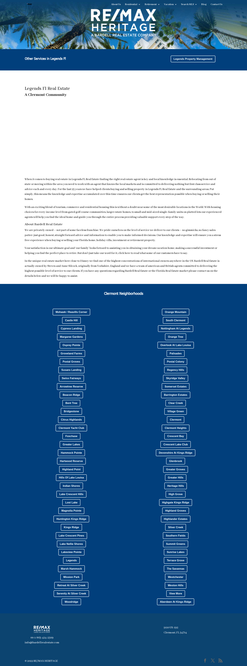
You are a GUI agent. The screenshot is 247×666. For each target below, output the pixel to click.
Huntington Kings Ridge (71, 519)
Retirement (151, 4)
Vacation (169, 4)
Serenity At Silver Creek (71, 593)
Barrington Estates (175, 395)
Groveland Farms (71, 353)
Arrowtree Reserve (71, 386)
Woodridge (71, 601)
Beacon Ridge (71, 395)
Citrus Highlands (71, 419)
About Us (116, 4)
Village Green (175, 411)
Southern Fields (176, 535)
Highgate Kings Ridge (175, 502)
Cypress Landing (71, 328)
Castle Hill (71, 320)
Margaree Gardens (71, 336)
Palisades (176, 353)
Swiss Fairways (71, 378)
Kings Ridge (71, 527)
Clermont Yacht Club (71, 428)
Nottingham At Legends (175, 328)
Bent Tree (71, 403)
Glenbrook (175, 461)
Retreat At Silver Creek (71, 585)
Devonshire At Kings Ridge (175, 452)
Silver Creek (175, 527)
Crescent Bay (175, 436)
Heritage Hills (175, 485)
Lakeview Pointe (71, 552)
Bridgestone (71, 411)
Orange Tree (175, 336)
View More (175, 593)
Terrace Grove (175, 560)
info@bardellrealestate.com (42, 642)
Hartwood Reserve (71, 461)
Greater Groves (175, 469)
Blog (204, 4)
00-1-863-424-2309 (41, 637)
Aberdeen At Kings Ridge (175, 601)
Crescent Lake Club (175, 444)
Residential (131, 4)
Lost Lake (71, 502)
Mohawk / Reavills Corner (71, 312)
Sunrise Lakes (176, 552)
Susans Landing (71, 370)
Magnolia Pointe (71, 510)
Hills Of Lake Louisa (71, 477)
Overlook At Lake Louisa (175, 345)
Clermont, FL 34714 (175, 632)
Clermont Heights (175, 428)
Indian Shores (71, 485)
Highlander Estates (175, 519)
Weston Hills (175, 585)
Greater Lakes (71, 444)
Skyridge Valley (175, 378)
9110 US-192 (171, 627)
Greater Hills (175, 477)
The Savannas (175, 568)
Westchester (175, 577)
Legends (71, 560)
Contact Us (216, 4)
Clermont (175, 419)
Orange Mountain (175, 312)
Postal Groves (71, 361)
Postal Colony (175, 361)
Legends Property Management (193, 59)
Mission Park (71, 577)
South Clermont (175, 320)
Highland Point (71, 469)
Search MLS (187, 4)
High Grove (176, 494)
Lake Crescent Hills (71, 494)
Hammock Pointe (71, 452)
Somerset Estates (176, 386)
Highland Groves (175, 510)
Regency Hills (175, 370)
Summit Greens (175, 544)
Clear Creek (175, 403)
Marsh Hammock (71, 568)
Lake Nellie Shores (71, 544)
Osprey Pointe (71, 345)
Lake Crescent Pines (71, 535)
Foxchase (71, 436)
